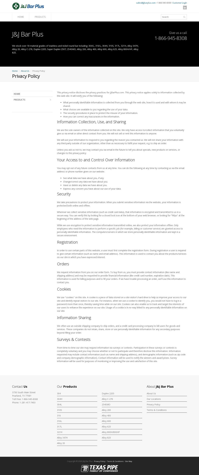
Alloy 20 (61, 443)
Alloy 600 (106, 421)
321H (59, 432)
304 (59, 393)
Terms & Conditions (157, 410)
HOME (21, 16)
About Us (25, 71)
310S (59, 410)
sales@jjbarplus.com (145, 2)
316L (59, 421)
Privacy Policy (153, 404)
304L (59, 404)
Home (15, 71)
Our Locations (154, 398)
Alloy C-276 (107, 398)
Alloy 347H (62, 437)
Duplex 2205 (108, 393)
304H (59, 398)
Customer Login (179, 2)
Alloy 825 (106, 437)
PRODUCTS (40, 16)
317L (59, 426)
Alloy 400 (106, 415)
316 (59, 415)
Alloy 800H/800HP (111, 432)
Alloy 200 (106, 410)
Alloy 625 (106, 426)
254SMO (106, 404)
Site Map (128, 461)
